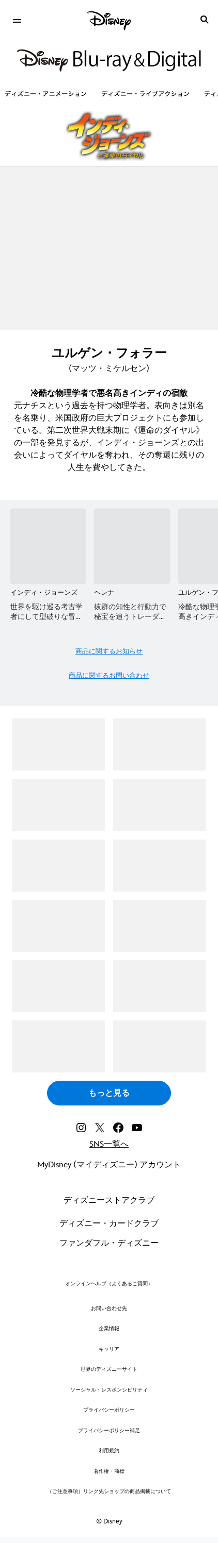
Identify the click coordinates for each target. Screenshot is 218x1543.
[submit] (204, 19)
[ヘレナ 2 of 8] (131, 546)
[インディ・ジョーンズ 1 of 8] (48, 546)
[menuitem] (17, 19)
